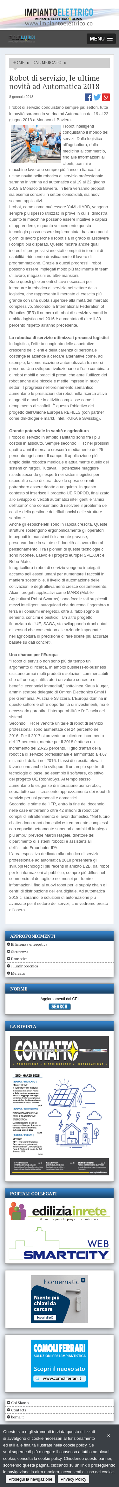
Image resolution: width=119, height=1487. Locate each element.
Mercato (18, 973)
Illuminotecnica (24, 966)
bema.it (17, 1417)
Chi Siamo (20, 1402)
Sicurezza (19, 951)
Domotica (19, 958)
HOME (18, 62)
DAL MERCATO (47, 62)
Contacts (18, 1410)
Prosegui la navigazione (30, 1479)
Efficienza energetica (29, 944)
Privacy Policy (73, 1479)
